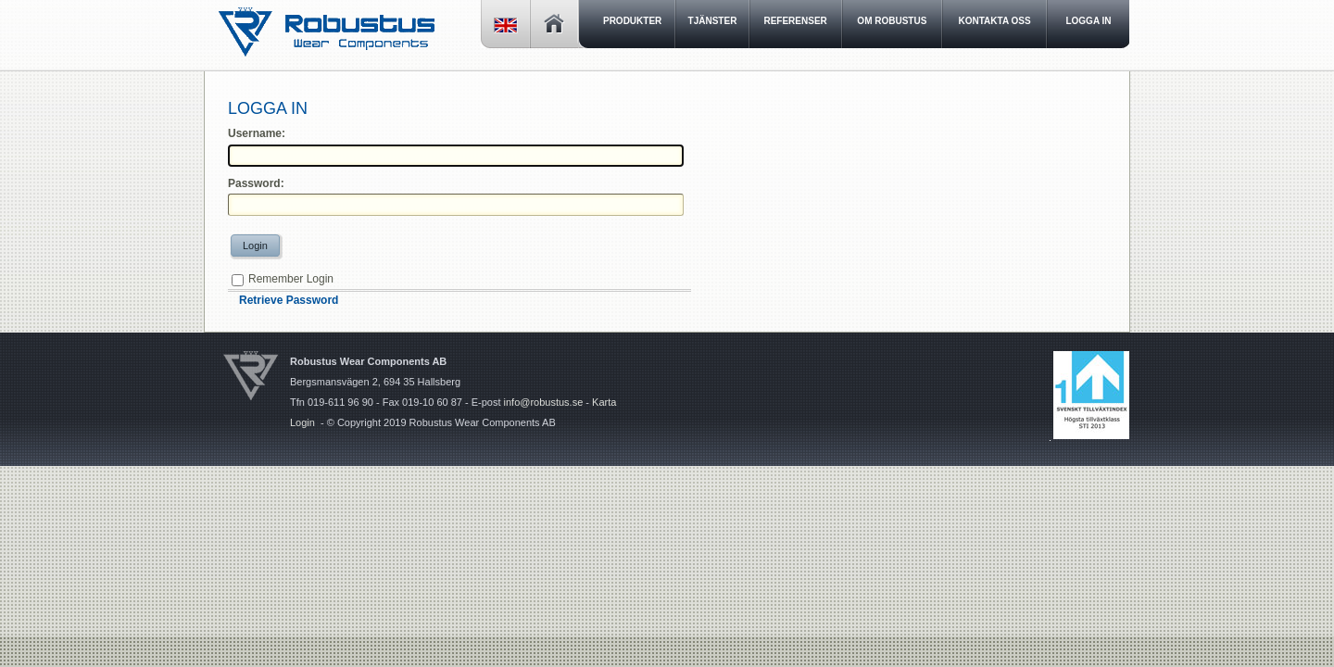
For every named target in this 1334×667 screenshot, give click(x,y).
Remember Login (291, 278)
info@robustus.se (544, 402)
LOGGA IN (1088, 21)
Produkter (632, 21)
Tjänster (712, 21)
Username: (256, 133)
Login (255, 245)
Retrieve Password (288, 300)
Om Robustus (891, 21)
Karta (604, 402)
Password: (256, 183)
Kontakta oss (995, 21)
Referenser (794, 21)
